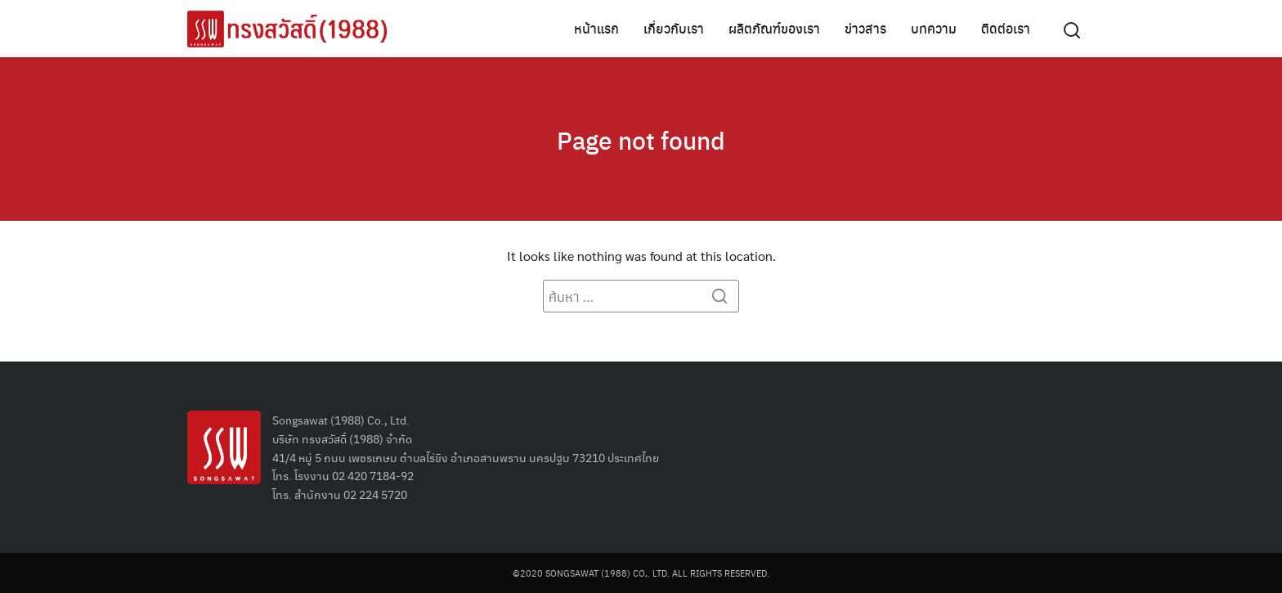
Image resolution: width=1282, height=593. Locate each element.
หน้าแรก (596, 28)
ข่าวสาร (865, 28)
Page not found (641, 139)
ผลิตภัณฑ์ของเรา (774, 28)
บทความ (934, 28)
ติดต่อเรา (1005, 28)
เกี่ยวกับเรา (673, 28)
